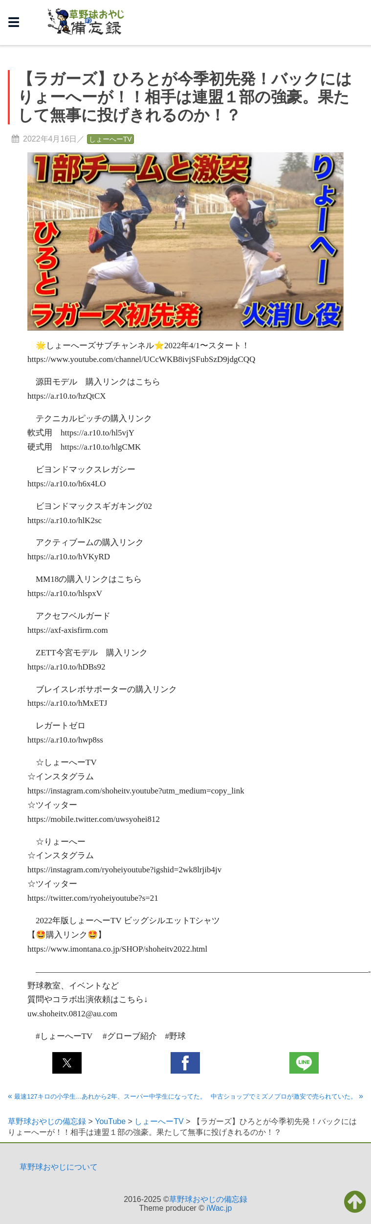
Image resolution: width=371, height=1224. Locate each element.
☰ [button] (14, 22)
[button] (67, 1063)
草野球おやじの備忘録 (208, 1199)
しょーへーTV (110, 139)
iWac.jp (219, 1208)
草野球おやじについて (59, 1167)
